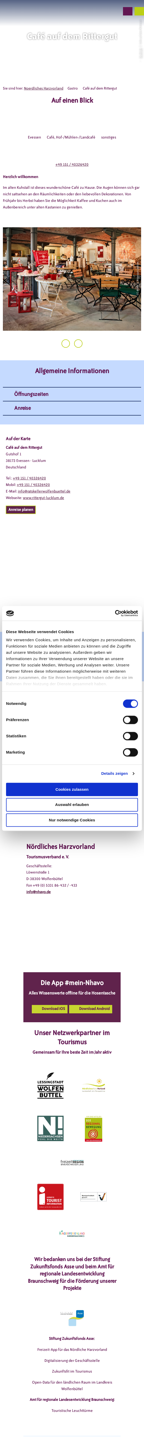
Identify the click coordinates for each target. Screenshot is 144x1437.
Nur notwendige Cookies (72, 820)
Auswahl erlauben (72, 805)
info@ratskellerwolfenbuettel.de (44, 491)
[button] (87, 11)
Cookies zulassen (72, 789)
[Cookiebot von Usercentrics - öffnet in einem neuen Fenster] (115, 613)
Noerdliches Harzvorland (43, 88)
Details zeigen (114, 773)
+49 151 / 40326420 (72, 165)
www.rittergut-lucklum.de (43, 498)
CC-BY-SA (140, 53)
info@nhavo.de (38, 892)
